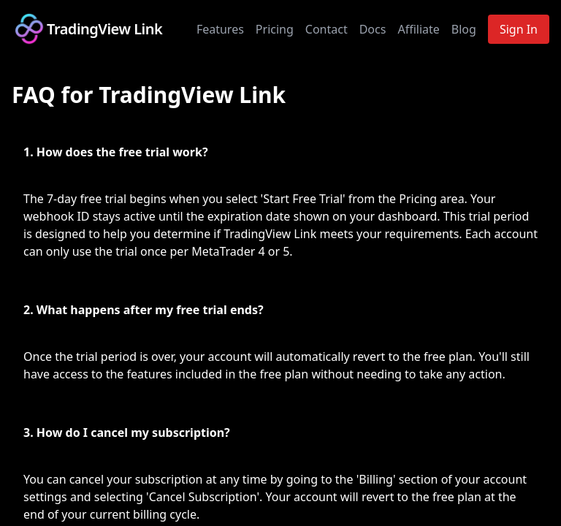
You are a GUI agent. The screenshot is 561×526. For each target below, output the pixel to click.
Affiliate (418, 29)
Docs (372, 29)
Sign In (519, 29)
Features (220, 29)
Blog (463, 29)
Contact (326, 29)
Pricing (275, 29)
